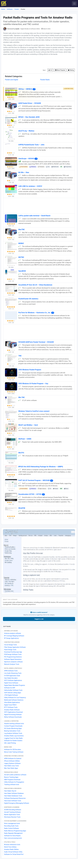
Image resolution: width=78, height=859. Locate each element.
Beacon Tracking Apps (11, 777)
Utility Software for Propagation (14, 782)
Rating (71, 70)
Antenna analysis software (12, 633)
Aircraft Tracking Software (12, 812)
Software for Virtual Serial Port (13, 854)
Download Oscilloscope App (13, 652)
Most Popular (60, 70)
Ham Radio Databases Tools (13, 796)
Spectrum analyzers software (13, 662)
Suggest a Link (39, 619)
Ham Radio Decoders (11, 678)
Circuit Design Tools (10, 645)
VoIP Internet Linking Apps (12, 692)
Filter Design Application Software (15, 647)
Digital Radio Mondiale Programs (14, 685)
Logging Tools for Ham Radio (13, 738)
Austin (17, 29)
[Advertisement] (39, 62)
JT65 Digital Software (11, 695)
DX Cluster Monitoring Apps (13, 728)
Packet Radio (45, 80)
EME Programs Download (12, 779)
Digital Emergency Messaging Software (16, 803)
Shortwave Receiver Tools (12, 817)
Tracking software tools (11, 784)
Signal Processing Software (13, 714)
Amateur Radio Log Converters (14, 736)
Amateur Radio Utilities (11, 849)
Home (3, 9)
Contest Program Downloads (13, 726)
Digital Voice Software (11, 683)
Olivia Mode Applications (12, 702)
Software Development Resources (15, 798)
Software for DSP (9, 688)
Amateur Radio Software (12, 710)
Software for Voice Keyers (12, 835)
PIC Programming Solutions (13, 657)
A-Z (50, 70)
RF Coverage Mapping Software (14, 636)
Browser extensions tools (12, 844)
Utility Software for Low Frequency (15, 697)
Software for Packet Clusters (13, 740)
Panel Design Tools (10, 649)
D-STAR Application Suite (12, 675)
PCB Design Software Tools (13, 654)
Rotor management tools (12, 823)
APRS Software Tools (11, 671)
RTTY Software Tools (10, 707)
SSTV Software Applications (13, 680)
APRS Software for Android (12, 758)
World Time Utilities (10, 847)
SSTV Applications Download (13, 712)
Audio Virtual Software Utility (13, 852)
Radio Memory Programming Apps (15, 831)
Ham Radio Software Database (14, 793)
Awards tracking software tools (14, 723)
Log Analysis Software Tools (13, 733)
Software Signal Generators (13, 659)
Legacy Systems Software (12, 763)
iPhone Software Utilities (12, 761)
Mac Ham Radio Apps (11, 768)
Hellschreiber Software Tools (13, 690)
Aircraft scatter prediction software (15, 775)
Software (9, 9)
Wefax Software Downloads (13, 717)
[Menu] (74, 3)
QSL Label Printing (10, 743)
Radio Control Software (11, 828)
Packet (17, 9)
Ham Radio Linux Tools (11, 766)
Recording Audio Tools (11, 826)
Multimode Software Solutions (13, 700)
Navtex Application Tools (12, 814)
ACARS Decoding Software (12, 809)
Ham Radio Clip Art (10, 791)
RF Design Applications (11, 638)
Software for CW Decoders (12, 749)
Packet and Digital (11, 80)
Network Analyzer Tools (11, 664)
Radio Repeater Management (13, 833)
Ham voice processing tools (13, 838)
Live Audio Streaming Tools (12, 673)
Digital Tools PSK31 (10, 705)
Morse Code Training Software (13, 752)
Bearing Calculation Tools (12, 731)
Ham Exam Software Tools (12, 801)
